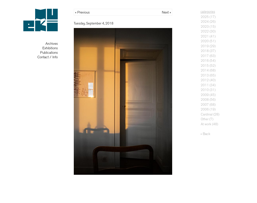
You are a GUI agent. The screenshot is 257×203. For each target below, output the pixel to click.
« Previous (82, 12)
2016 (205, 60)
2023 (205, 26)
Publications (49, 52)
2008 (205, 100)
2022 (205, 31)
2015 (205, 66)
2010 (205, 90)
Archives (51, 44)
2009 (205, 95)
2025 (205, 17)
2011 (205, 85)
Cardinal (207, 114)
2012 (205, 80)
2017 (205, 56)
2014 (205, 70)
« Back (205, 134)
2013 (205, 75)
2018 (205, 51)
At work (206, 124)
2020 (205, 41)
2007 (205, 104)
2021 (205, 36)
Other (205, 119)
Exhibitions (50, 48)
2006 (205, 109)
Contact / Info (47, 57)
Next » (166, 12)
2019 (205, 46)
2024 (205, 22)
